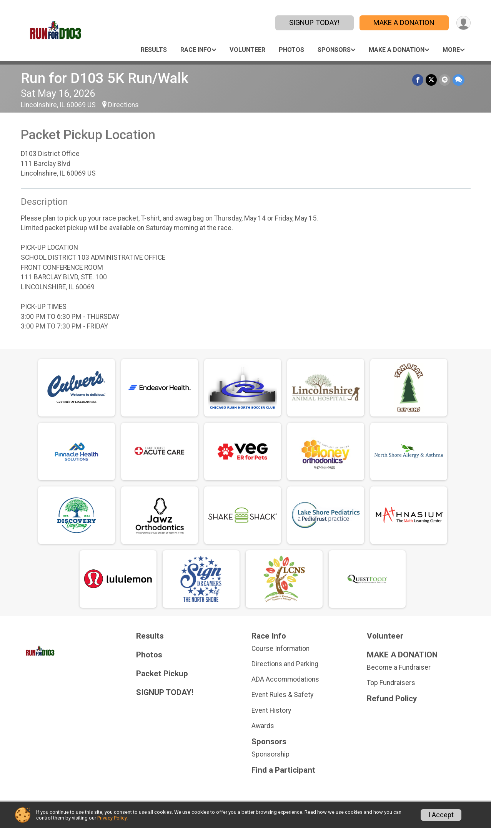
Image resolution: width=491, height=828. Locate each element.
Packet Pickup (162, 673)
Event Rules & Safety (282, 695)
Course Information (280, 648)
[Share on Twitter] (431, 79)
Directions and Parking (284, 664)
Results (154, 49)
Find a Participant (283, 770)
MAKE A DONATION (403, 22)
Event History (271, 710)
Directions (123, 105)
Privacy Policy (111, 818)
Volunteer (247, 49)
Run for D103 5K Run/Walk (104, 78)
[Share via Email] (444, 79)
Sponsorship (270, 754)
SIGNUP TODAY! (314, 22)
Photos (291, 49)
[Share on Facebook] (417, 79)
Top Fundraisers (391, 683)
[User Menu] (463, 23)
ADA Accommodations (285, 679)
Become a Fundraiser (399, 667)
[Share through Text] (458, 79)
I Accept (441, 815)
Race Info (195, 49)
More (451, 49)
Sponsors (334, 49)
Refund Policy (392, 698)
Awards (262, 726)
